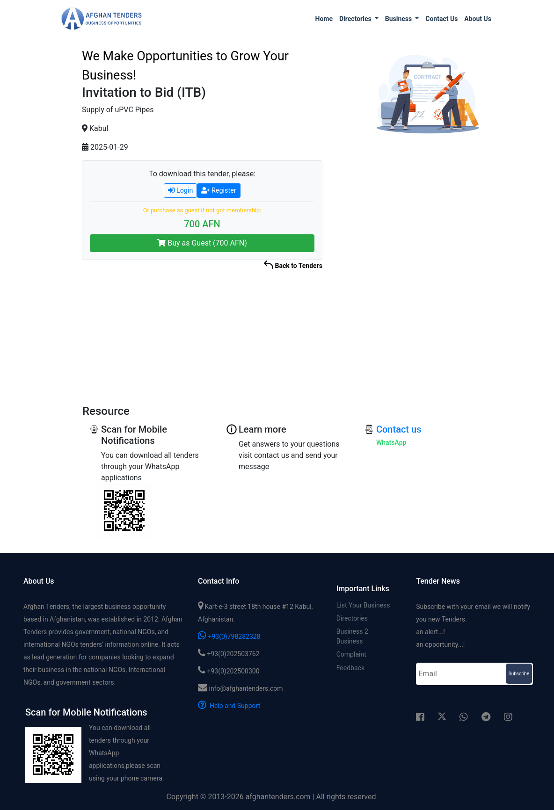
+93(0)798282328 (229, 636)
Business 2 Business (352, 637)
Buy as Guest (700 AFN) (202, 243)
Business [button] (399, 18)
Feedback (350, 669)
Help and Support (229, 705)
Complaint (351, 655)
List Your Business (363, 605)
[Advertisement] (427, 287)
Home (324, 18)
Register (218, 191)
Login (180, 191)
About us (477, 18)
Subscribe (519, 673)
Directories (352, 618)
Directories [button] (356, 18)
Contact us (441, 18)
